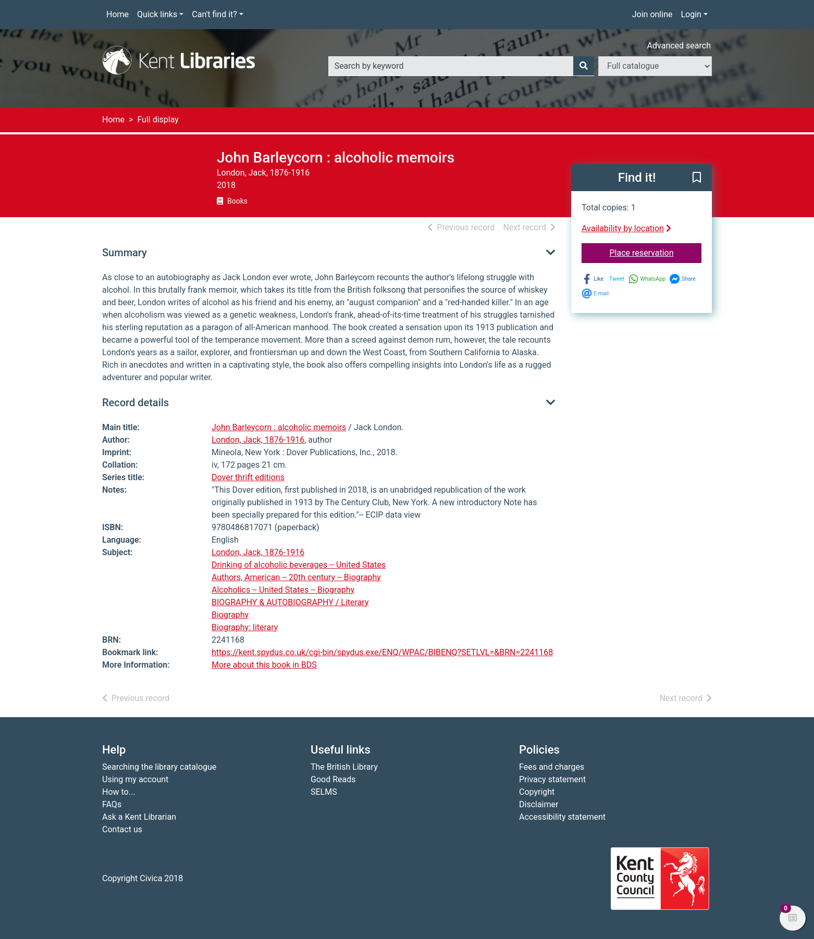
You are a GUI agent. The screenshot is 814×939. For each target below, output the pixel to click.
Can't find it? (214, 14)
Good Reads (333, 779)
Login (691, 14)
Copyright (536, 792)
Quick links (157, 14)
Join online (652, 14)
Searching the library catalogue (159, 767)
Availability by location (626, 228)
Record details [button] (135, 402)
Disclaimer (538, 804)
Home (117, 14)
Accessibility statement (562, 817)
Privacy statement (552, 779)
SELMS (324, 792)
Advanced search (679, 46)
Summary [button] (124, 252)
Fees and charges (551, 767)
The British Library (344, 767)
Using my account (135, 779)
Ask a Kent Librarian (139, 817)
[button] (696, 178)
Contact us (122, 829)
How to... (118, 792)
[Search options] (655, 66)
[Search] (583, 66)
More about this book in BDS (264, 665)
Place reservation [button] (656, 252)
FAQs (111, 804)
